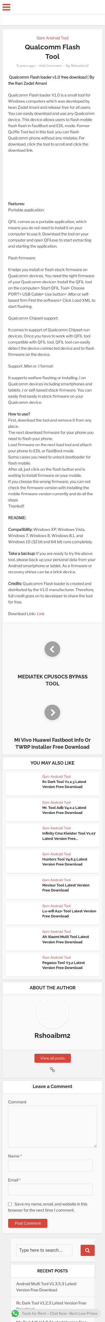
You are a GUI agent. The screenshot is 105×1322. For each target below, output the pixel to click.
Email (14, 1180)
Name (15, 1156)
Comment (17, 1101)
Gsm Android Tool (52, 37)
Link (41, 613)
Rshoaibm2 (79, 66)
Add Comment (50, 66)
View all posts (52, 1058)
